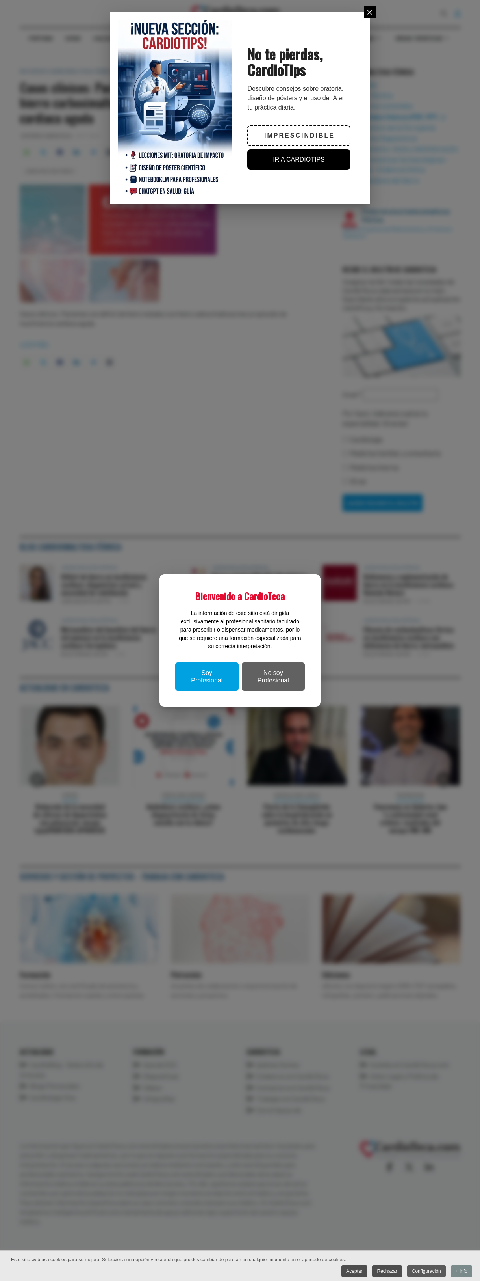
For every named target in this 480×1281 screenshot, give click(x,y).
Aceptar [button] (354, 1271)
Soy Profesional (206, 676)
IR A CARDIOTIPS (299, 159)
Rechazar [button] (387, 1271)
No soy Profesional (273, 676)
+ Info (461, 1271)
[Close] (370, 12)
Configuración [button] (426, 1271)
